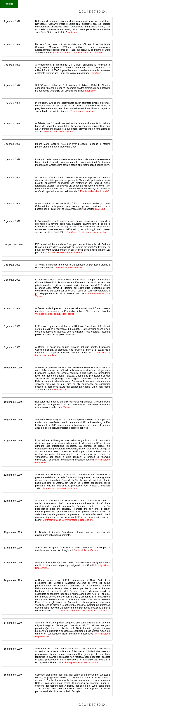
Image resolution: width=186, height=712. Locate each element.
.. (106, 11)
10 (103, 11)
